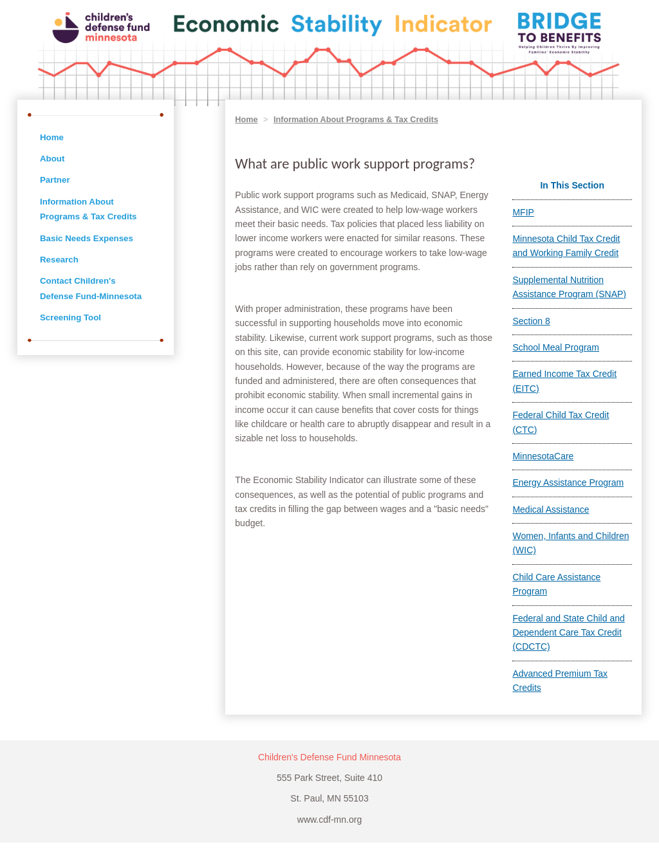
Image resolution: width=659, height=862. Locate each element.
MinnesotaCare (542, 456)
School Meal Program (555, 347)
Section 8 (531, 321)
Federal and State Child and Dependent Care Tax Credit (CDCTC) (568, 632)
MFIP (523, 212)
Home (52, 137)
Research (59, 259)
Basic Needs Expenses (86, 238)
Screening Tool (70, 317)
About (52, 158)
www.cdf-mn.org (329, 819)
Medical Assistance (550, 509)
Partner (55, 180)
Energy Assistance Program (568, 482)
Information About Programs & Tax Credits (356, 119)
